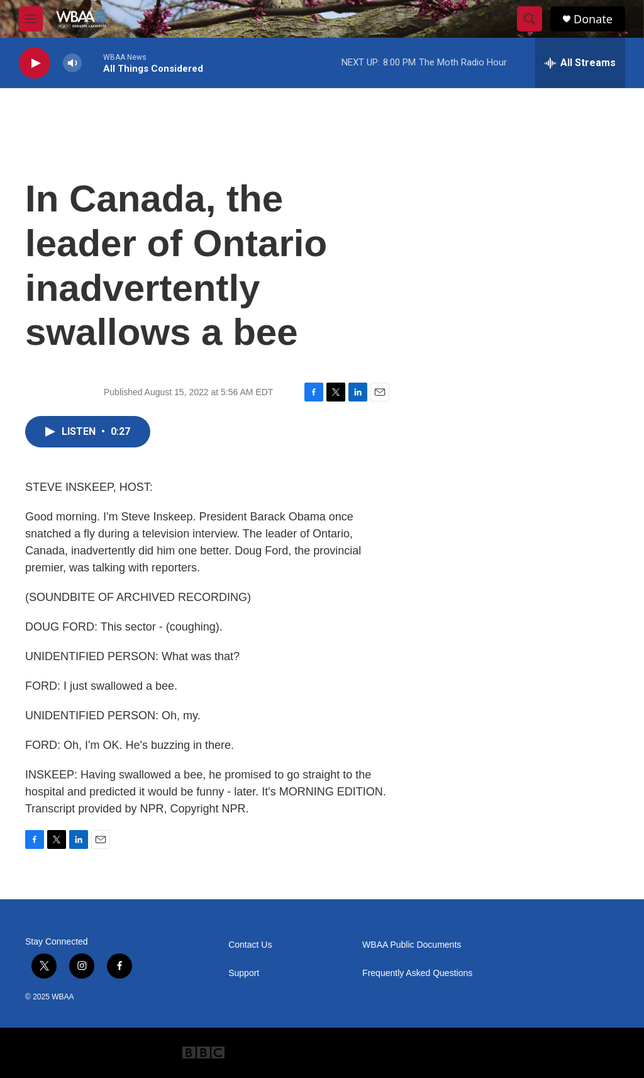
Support (243, 973)
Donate (593, 19)
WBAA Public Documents (411, 945)
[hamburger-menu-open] (31, 18)
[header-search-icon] (529, 18)
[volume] (72, 63)
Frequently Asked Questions (417, 973)
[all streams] (580, 63)
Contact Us (250, 945)
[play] (35, 63)
